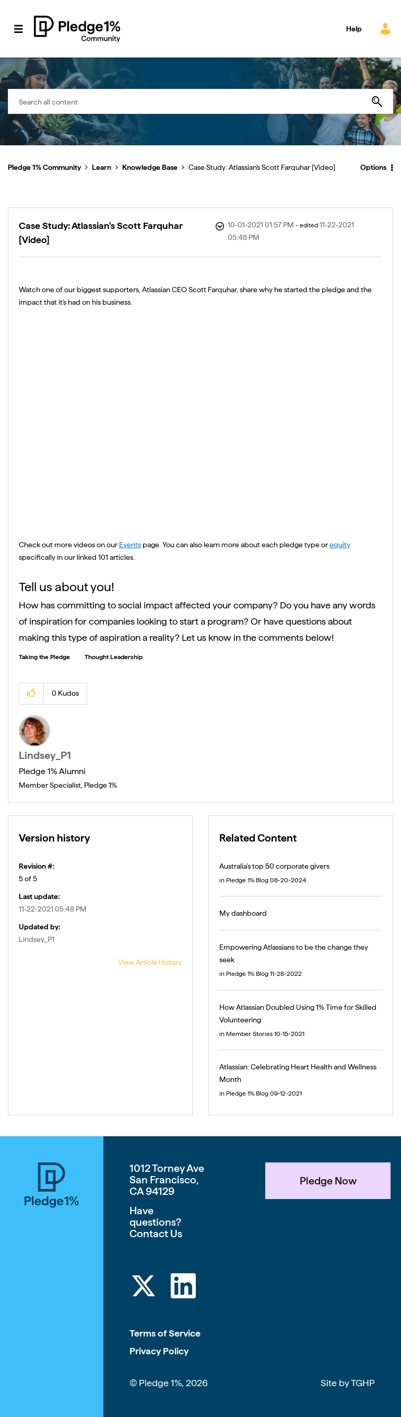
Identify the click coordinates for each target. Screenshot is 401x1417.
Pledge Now (328, 1180)
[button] (31, 693)
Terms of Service (164, 1333)
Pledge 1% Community (77, 28)
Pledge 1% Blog (247, 880)
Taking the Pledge (44, 657)
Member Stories (249, 1034)
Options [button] (373, 167)
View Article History (150, 962)
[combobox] (200, 101)
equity (339, 544)
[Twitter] (143, 1287)
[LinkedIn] (183, 1287)
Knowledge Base (150, 167)
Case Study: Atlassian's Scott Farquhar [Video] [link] (261, 167)
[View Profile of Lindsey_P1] (45, 755)
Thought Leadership (114, 657)
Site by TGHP (348, 1382)
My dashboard (243, 913)
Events (130, 544)
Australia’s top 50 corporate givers (274, 866)
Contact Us (155, 1233)
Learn (101, 167)
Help (354, 29)
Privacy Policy (158, 1350)
